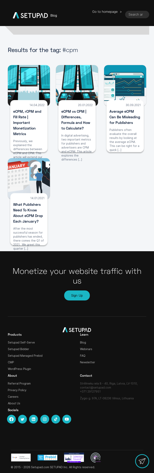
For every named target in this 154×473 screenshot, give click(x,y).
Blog (83, 342)
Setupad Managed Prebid (25, 355)
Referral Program (19, 383)
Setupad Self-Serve (21, 342)
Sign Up (77, 295)
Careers (13, 396)
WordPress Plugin (19, 369)
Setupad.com (40, 467)
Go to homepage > (107, 12)
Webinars (86, 349)
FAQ (82, 355)
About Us (14, 403)
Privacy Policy (17, 390)
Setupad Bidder (18, 349)
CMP (11, 362)
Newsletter (87, 362)
